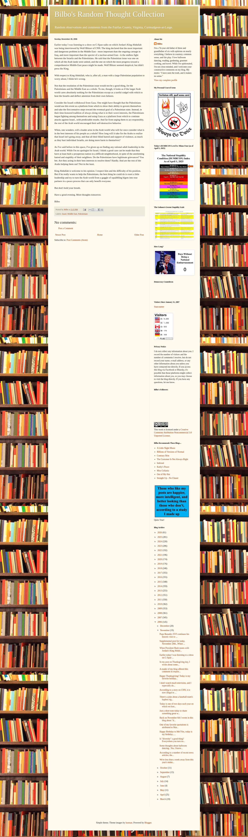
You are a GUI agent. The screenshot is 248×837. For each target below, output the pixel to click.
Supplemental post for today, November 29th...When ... (172, 642)
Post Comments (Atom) (77, 240)
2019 (160, 564)
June (162, 786)
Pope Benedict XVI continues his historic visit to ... (174, 635)
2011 (160, 599)
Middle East (72, 214)
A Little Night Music (166, 448)
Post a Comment (65, 228)
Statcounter (159, 307)
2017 (160, 573)
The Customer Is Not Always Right (172, 459)
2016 (160, 577)
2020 (160, 559)
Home (100, 235)
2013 (160, 590)
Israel (64, 214)
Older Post (139, 235)
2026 (160, 532)
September (165, 772)
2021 (160, 555)
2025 (160, 537)
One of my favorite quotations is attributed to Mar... (174, 726)
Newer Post (60, 235)
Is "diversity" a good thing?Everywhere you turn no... (172, 740)
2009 (160, 608)
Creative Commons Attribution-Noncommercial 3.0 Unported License (173, 432)
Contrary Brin (163, 455)
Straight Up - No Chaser (167, 478)
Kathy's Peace (163, 467)
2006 (160, 622)
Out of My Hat (163, 474)
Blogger (147, 823)
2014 (160, 586)
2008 (160, 613)
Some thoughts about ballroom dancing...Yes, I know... (173, 747)
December (165, 626)
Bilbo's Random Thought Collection (109, 14)
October (164, 768)
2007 (160, 617)
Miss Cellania (163, 470)
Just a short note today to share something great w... (173, 712)
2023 (160, 546)
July (162, 781)
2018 (160, 568)
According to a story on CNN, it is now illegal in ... (175, 691)
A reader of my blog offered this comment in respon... (174, 670)
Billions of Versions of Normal (170, 452)
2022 (160, 550)
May (162, 790)
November (165, 630)
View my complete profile (165, 80)
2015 (160, 582)
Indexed (160, 463)
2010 (160, 604)
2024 (160, 541)
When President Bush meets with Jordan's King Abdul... (174, 649)
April (162, 795)
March (163, 799)
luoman (129, 823)
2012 (160, 595)
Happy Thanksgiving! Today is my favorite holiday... (175, 677)
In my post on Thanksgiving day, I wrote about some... (175, 663)
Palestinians (83, 214)
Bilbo (159, 44)
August (163, 777)
